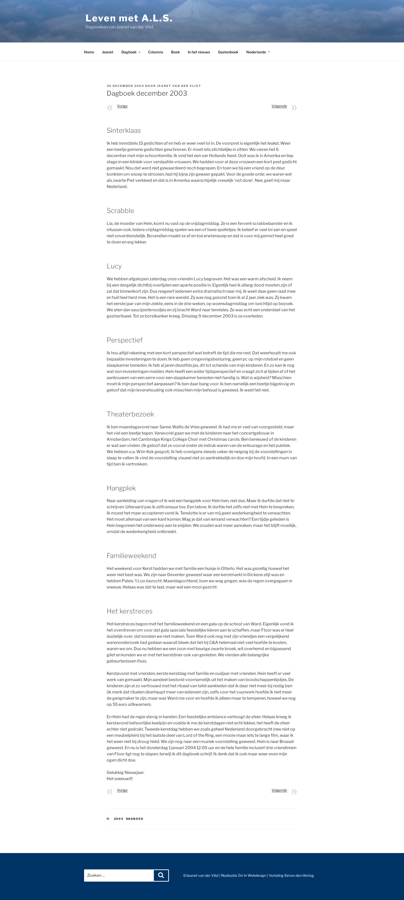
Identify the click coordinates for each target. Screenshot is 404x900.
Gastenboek (228, 52)
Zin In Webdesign (252, 875)
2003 (119, 819)
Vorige (122, 106)
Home (89, 52)
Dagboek (131, 52)
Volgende (279, 106)
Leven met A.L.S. (129, 18)
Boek (175, 52)
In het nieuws (199, 52)
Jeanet (107, 52)
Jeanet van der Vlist (179, 86)
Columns (155, 52)
